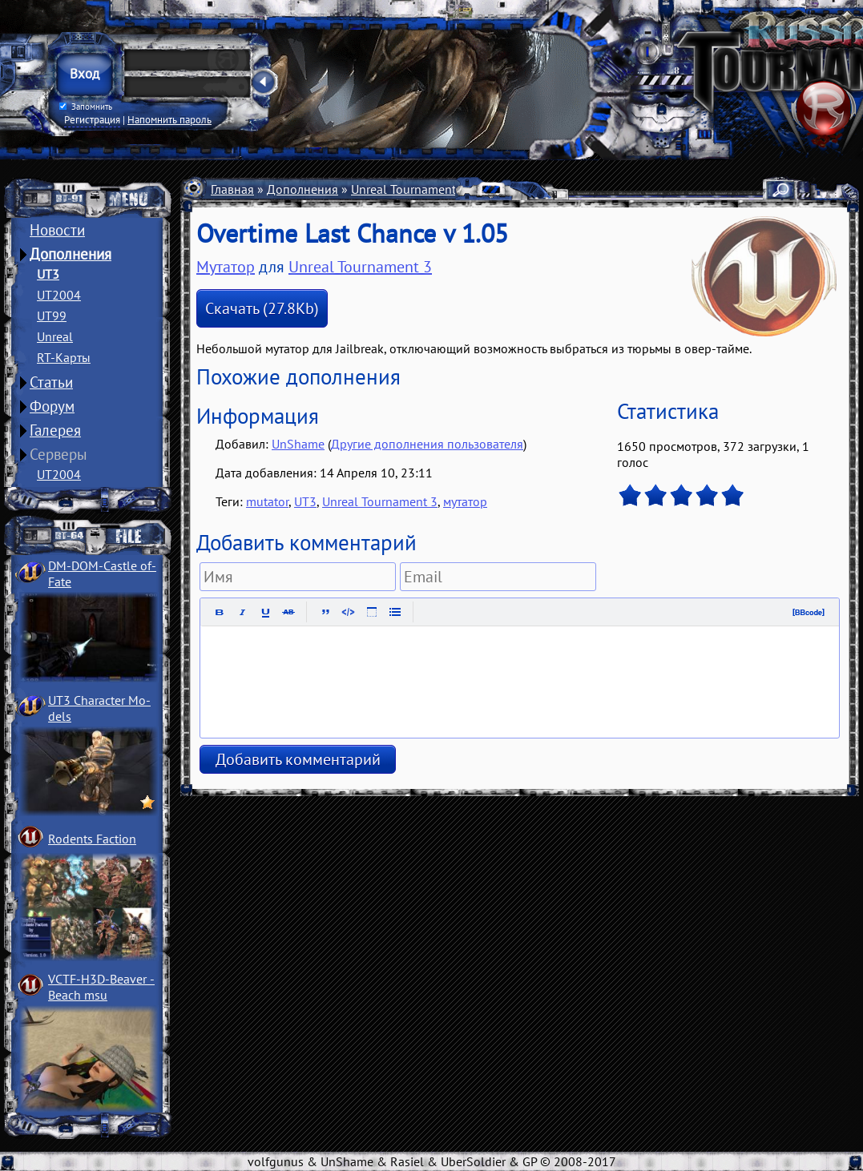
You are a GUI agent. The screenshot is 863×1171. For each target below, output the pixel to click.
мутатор (465, 501)
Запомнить (85, 106)
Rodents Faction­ (92, 839)
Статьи (51, 382)
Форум (52, 406)
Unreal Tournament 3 (408, 189)
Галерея (55, 430)
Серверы (58, 454)
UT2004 (59, 295)
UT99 (52, 316)
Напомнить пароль (169, 119)
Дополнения (70, 254)
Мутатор (225, 266)
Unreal (55, 336)
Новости (57, 229)
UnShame (298, 444)
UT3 (48, 274)
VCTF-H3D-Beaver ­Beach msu (101, 987)
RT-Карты (64, 357)
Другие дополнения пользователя (427, 444)
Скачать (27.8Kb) (262, 308)
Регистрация (92, 119)
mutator (267, 501)
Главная (232, 189)
